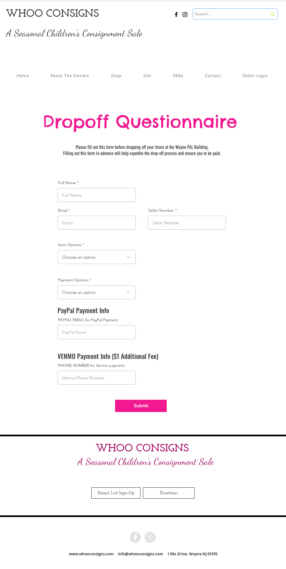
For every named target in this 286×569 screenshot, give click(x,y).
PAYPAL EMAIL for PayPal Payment (88, 320)
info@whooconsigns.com (140, 553)
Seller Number (161, 210)
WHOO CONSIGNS (142, 448)
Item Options (70, 245)
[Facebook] (176, 14)
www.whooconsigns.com (91, 553)
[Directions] (169, 493)
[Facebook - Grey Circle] (135, 537)
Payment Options (73, 280)
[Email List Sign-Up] (115, 493)
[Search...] (227, 14)
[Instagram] (185, 14)
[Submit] (141, 406)
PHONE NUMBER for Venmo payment (91, 365)
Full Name (67, 183)
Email (62, 210)
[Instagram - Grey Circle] (150, 537)
